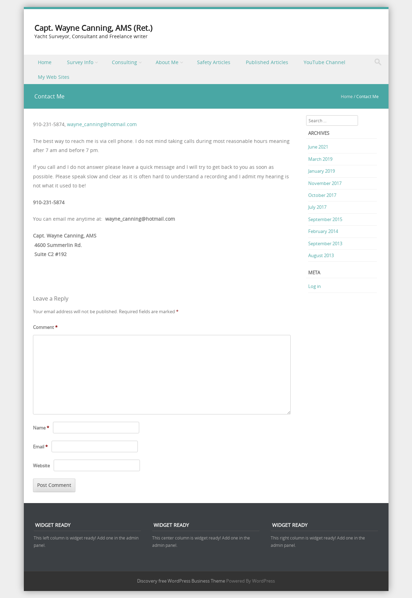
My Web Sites (53, 77)
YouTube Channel (324, 62)
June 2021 (318, 147)
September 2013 (325, 243)
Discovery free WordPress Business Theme (181, 581)
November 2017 (325, 183)
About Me (167, 62)
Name (41, 428)
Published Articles (267, 62)
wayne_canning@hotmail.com (102, 124)
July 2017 (317, 207)
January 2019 (321, 171)
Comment (45, 327)
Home (45, 62)
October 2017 (322, 195)
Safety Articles (213, 62)
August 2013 (321, 255)
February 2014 (323, 231)
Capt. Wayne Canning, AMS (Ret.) (93, 28)
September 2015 (325, 219)
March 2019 (320, 159)
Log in (314, 286)
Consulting (124, 62)
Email (40, 447)
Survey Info (80, 62)
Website (41, 465)
